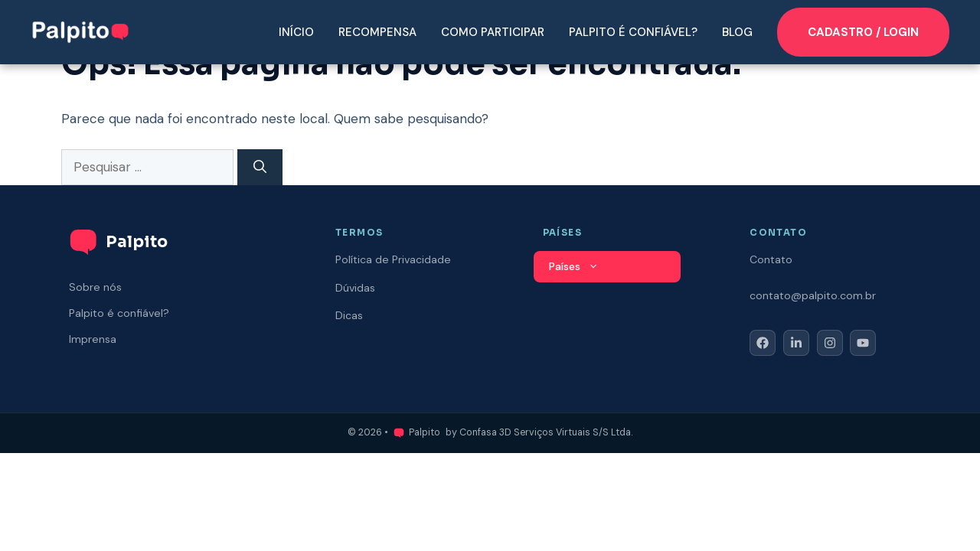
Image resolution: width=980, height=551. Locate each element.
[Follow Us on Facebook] (763, 343)
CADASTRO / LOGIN (863, 32)
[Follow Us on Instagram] (830, 343)
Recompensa (377, 32)
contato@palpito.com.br (813, 295)
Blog (737, 32)
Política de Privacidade (393, 259)
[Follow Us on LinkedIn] (796, 343)
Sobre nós (95, 287)
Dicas (349, 315)
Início (296, 32)
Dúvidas (355, 288)
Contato (771, 259)
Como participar (492, 32)
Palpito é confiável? (633, 32)
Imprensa (92, 339)
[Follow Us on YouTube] (863, 343)
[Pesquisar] (260, 167)
